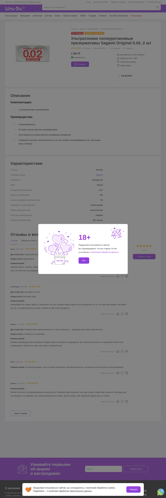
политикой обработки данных (104, 252)
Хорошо (133, 489)
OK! (84, 260)
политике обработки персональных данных (70, 491)
